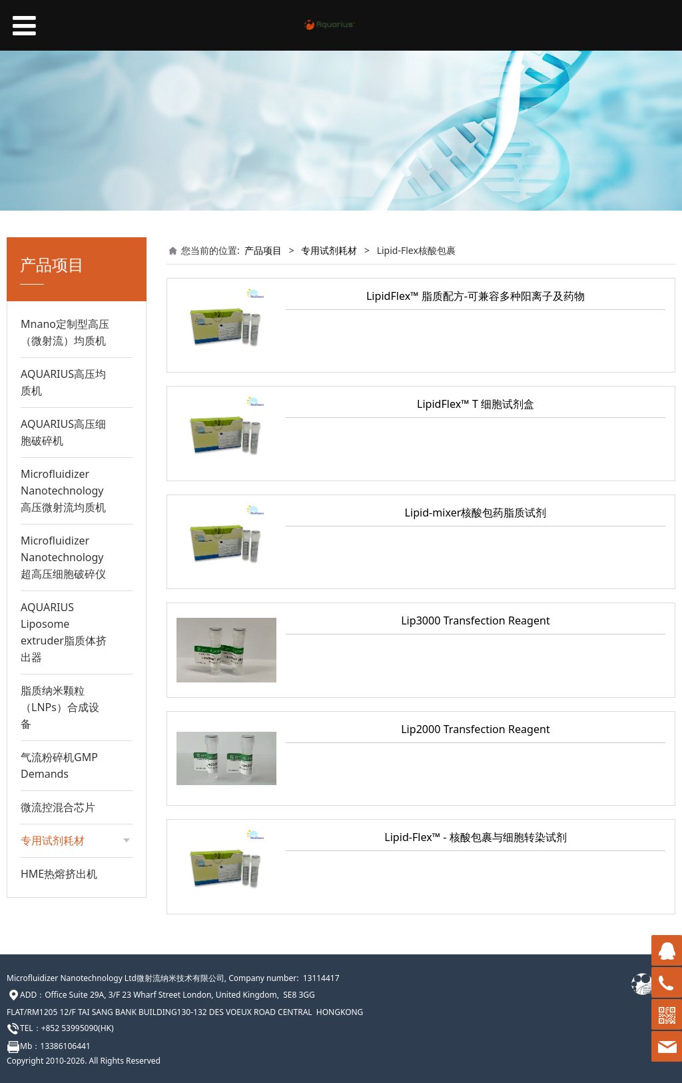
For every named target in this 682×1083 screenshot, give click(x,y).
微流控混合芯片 (58, 807)
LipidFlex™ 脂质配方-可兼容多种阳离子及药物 (475, 296)
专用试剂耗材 (329, 250)
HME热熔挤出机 (59, 873)
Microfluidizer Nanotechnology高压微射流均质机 (63, 491)
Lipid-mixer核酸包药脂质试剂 (476, 512)
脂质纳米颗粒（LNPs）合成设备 (60, 707)
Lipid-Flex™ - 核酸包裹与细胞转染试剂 (475, 837)
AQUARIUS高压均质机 (63, 382)
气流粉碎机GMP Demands (59, 765)
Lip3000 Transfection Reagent (475, 620)
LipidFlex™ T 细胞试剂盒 (475, 404)
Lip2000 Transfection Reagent (475, 729)
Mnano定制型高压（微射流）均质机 (65, 332)
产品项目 (263, 250)
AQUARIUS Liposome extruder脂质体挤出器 (64, 632)
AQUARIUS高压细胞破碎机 (63, 432)
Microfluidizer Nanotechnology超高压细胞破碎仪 (63, 557)
